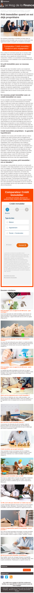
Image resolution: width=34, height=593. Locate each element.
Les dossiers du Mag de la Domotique (15, 10)
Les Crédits (27, 10)
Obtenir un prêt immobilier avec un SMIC (12, 476)
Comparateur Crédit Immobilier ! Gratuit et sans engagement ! (17, 47)
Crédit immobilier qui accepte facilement (12, 449)
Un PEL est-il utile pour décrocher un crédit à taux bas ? (16, 502)
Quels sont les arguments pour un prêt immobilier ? (15, 395)
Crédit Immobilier (4, 11)
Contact (17, 591)
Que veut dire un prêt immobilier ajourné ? (12, 422)
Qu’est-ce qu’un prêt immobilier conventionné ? (14, 555)
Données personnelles (24, 589)
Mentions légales (13, 589)
